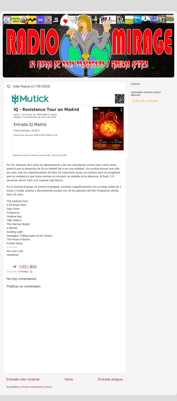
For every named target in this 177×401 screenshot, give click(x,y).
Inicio (69, 379)
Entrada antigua (110, 379)
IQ (31, 271)
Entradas (23, 271)
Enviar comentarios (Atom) (37, 386)
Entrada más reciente (23, 379)
